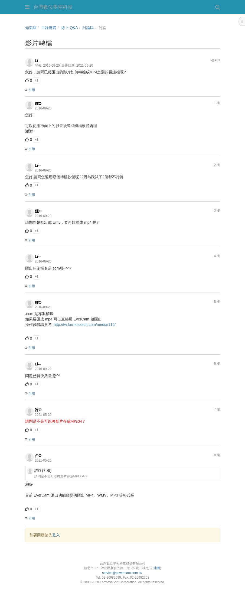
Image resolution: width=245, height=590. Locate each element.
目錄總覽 (48, 27)
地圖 (156, 568)
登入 (56, 535)
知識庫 (31, 27)
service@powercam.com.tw (122, 573)
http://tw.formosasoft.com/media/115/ (85, 324)
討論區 (88, 27)
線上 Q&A (69, 27)
